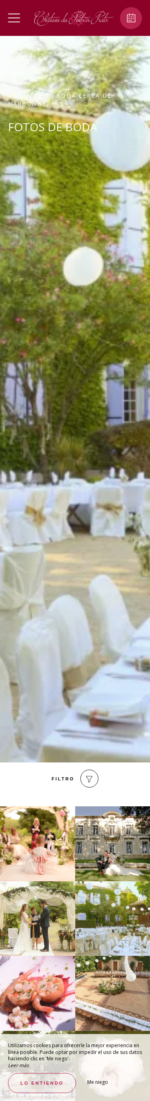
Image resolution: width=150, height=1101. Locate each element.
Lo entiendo (42, 1083)
